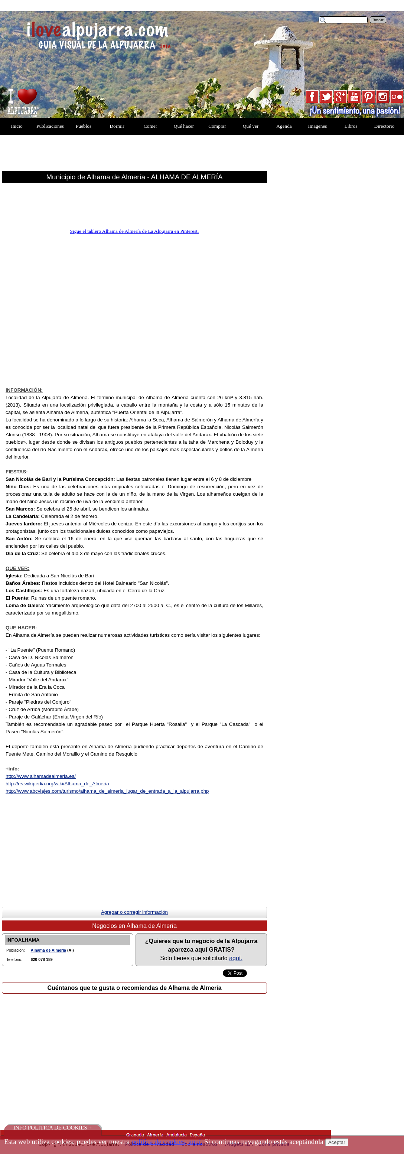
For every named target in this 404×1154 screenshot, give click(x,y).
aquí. (235, 958)
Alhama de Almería (48, 950)
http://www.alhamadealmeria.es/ (41, 776)
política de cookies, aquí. (166, 1141)
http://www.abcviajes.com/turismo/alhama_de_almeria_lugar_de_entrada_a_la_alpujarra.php (107, 791)
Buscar (378, 20)
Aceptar (336, 1142)
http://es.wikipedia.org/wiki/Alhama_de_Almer (57, 783)
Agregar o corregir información (134, 912)
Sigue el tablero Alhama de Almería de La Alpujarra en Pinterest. (134, 231)
